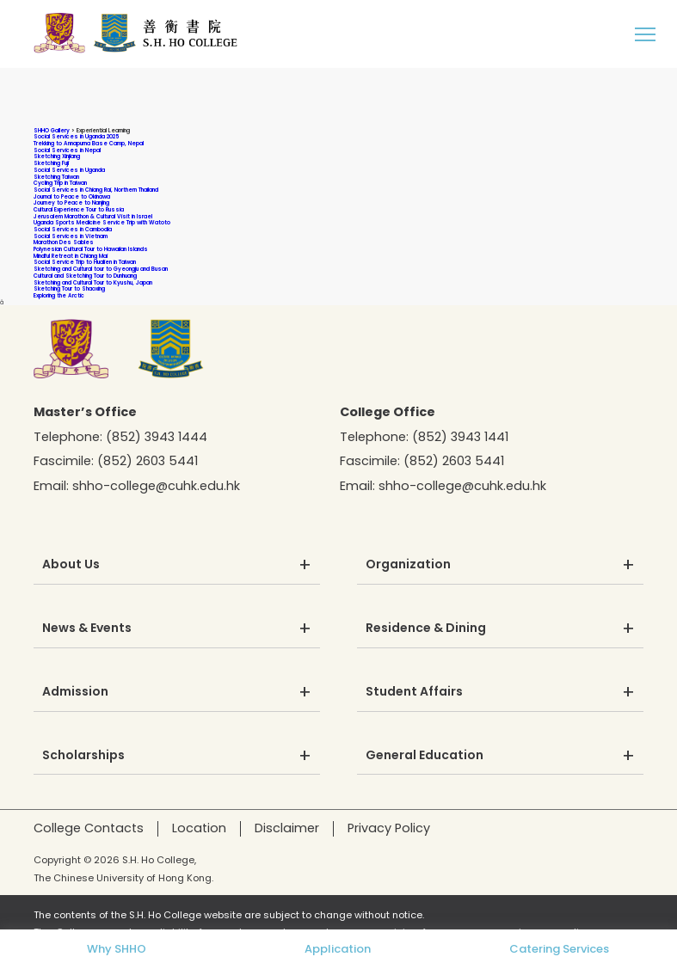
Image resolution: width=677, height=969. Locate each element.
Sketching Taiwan (56, 177)
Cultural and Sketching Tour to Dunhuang (85, 275)
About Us (71, 565)
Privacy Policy (389, 828)
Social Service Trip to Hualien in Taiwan (85, 262)
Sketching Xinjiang (57, 156)
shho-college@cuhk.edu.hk (156, 485)
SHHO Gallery (52, 130)
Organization (408, 565)
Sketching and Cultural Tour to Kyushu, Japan (93, 282)
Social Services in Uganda (69, 170)
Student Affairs (414, 692)
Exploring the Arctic (59, 295)
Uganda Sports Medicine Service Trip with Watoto (102, 222)
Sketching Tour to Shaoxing (69, 288)
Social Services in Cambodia (73, 229)
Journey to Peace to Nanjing (71, 202)
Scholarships (83, 756)
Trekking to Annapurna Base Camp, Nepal (89, 143)
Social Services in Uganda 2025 (76, 136)
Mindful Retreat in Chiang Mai (71, 256)
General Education (424, 756)
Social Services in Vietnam (71, 236)
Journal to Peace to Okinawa (72, 196)
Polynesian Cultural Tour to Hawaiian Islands (91, 249)
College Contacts (89, 828)
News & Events (87, 628)
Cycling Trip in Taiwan (60, 183)
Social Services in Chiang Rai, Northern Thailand (96, 189)
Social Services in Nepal (67, 150)
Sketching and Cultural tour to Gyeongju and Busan (101, 269)
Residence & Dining (426, 628)
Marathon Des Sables (64, 242)
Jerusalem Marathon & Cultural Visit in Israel (93, 216)
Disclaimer (287, 828)
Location (199, 828)
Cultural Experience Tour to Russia (79, 209)
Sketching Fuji (51, 163)
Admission (75, 692)
